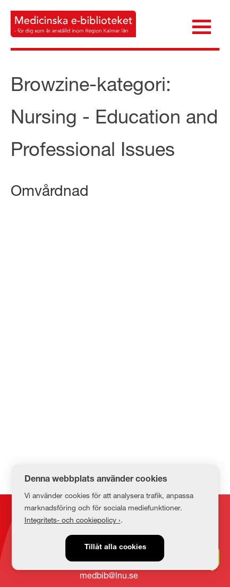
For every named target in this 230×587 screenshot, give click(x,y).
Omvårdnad (50, 190)
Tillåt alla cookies (115, 547)
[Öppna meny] (201, 25)
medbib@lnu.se (109, 575)
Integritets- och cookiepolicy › (72, 520)
